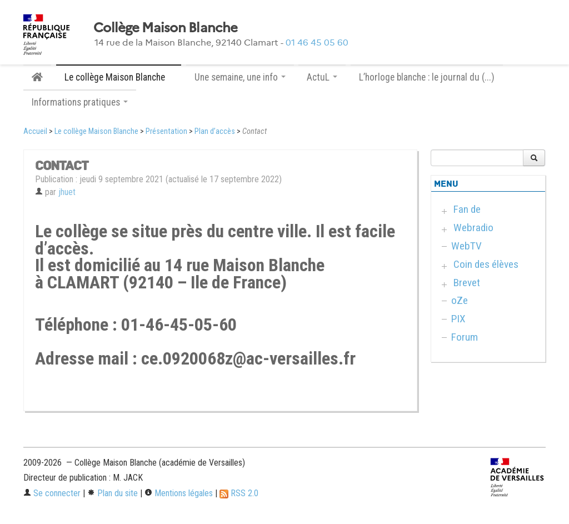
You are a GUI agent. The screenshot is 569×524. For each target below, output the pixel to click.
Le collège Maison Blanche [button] (118, 77)
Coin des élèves (485, 264)
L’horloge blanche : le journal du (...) (427, 77)
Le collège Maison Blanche (96, 131)
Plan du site (112, 493)
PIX (458, 318)
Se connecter (52, 493)
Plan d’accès (214, 131)
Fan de (467, 209)
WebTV (466, 245)
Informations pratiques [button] (80, 102)
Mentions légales (178, 493)
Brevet (466, 282)
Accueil (35, 131)
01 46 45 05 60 (317, 42)
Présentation (166, 131)
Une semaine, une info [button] (240, 77)
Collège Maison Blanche (165, 28)
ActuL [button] (322, 77)
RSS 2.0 (238, 493)
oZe (459, 300)
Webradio (473, 227)
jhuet (67, 192)
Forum (464, 337)
